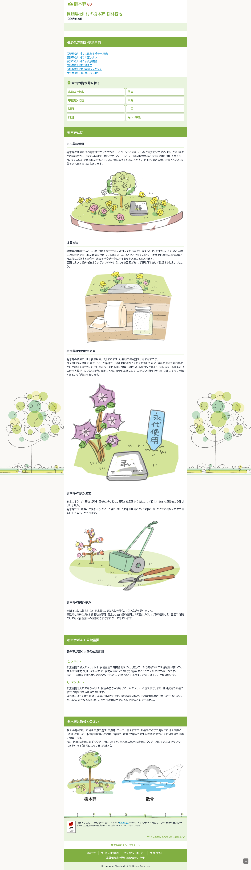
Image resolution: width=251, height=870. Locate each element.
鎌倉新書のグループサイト (124, 845)
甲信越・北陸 (76, 100)
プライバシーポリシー (134, 853)
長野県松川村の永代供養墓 (82, 61)
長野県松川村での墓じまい (82, 57)
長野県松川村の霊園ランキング (84, 69)
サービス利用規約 (110, 853)
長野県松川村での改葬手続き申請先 (87, 53)
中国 (130, 108)
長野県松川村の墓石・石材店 (83, 73)
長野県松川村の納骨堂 (79, 65)
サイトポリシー (157, 853)
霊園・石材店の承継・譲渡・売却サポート (125, 858)
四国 (71, 117)
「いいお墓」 (124, 823)
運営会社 (91, 853)
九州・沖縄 (134, 117)
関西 (71, 108)
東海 (130, 100)
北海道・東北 (76, 91)
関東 (130, 91)
